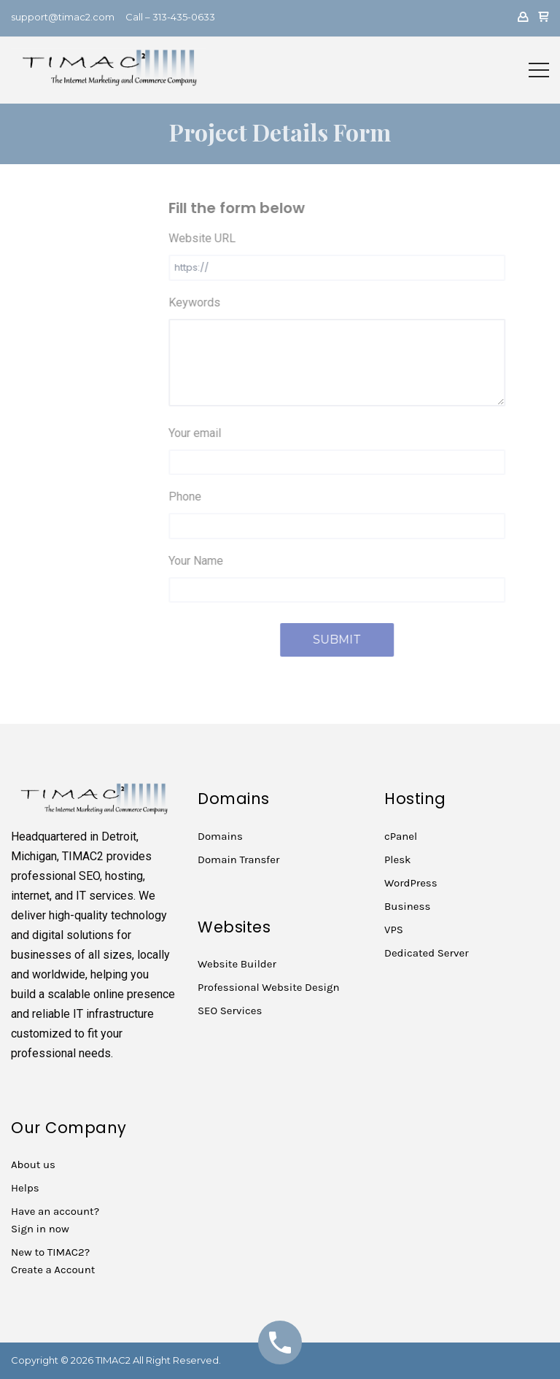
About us (33, 1164)
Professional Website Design (269, 987)
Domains (220, 836)
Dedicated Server (426, 952)
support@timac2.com (62, 17)
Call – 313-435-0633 (170, 17)
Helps (25, 1187)
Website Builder (237, 963)
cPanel (400, 836)
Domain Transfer (238, 859)
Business (407, 906)
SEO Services (230, 1010)
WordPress (411, 882)
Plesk (397, 859)
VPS (393, 929)
